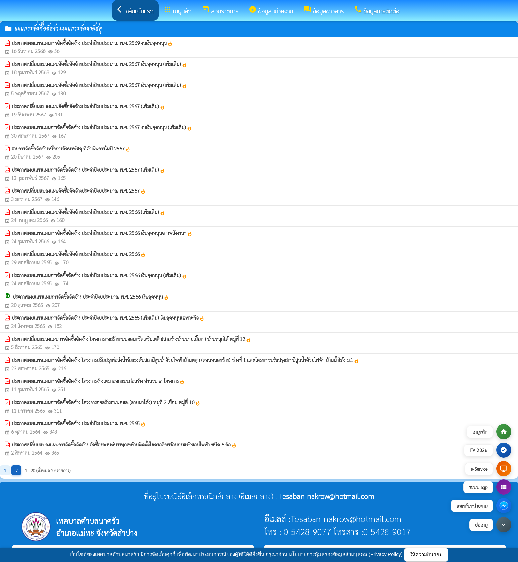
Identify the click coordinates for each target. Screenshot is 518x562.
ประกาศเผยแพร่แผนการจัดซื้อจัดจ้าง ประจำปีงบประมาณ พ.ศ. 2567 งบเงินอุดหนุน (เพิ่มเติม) (102, 127)
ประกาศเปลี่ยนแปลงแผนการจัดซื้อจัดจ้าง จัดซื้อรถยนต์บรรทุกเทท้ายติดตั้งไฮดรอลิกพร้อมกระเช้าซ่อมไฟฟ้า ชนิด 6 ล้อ (124, 444)
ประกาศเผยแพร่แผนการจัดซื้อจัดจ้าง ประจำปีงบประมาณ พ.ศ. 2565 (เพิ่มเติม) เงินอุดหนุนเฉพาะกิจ (108, 317)
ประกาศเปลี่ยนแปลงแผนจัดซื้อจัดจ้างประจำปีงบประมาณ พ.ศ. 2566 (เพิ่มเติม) (88, 212)
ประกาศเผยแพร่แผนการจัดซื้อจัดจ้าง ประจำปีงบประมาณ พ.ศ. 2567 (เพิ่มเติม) (88, 169)
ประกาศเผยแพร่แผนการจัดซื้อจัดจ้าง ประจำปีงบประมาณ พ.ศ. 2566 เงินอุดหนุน (91, 296)
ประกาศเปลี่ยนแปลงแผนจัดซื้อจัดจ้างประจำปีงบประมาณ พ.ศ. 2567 (79, 190)
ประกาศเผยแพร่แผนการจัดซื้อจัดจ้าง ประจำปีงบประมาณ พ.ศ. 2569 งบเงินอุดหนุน (92, 43)
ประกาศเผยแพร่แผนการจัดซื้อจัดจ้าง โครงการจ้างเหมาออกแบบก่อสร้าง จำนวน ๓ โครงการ (98, 381)
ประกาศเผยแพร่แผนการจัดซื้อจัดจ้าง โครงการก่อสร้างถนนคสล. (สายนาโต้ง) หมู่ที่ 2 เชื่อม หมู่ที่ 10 (106, 402)
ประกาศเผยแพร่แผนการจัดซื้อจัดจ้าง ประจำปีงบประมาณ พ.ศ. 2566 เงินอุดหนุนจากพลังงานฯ (102, 233)
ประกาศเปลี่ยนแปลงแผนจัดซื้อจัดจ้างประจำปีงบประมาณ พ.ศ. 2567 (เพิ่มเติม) (88, 106)
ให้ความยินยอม (426, 554)
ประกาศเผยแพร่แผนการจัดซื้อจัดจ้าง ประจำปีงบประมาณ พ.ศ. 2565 (79, 423)
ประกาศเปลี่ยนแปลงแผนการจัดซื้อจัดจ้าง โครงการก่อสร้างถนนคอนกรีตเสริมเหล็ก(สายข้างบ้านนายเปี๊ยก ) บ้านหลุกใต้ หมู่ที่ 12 (131, 339)
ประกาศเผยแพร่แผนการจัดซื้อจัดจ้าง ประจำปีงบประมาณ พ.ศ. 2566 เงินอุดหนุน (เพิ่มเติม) (99, 275)
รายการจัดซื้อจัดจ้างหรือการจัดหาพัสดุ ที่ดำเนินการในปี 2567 (71, 148)
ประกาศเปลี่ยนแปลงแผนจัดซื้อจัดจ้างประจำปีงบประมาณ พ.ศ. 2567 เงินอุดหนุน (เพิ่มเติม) (99, 64)
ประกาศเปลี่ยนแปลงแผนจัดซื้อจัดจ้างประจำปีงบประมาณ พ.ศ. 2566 (79, 254)
